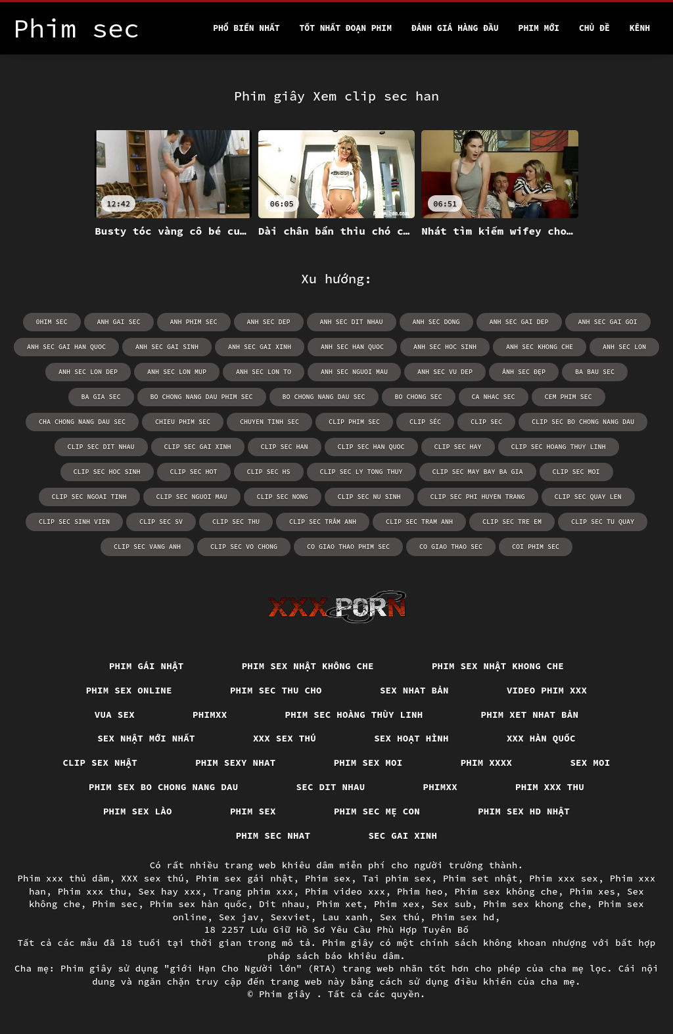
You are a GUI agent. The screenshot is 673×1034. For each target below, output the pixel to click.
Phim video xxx (345, 891)
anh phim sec (194, 321)
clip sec (486, 421)
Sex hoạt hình (411, 738)
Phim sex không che (506, 891)
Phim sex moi (368, 762)
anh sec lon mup (176, 371)
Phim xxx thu (549, 787)
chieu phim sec (182, 421)
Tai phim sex (396, 878)
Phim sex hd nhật (524, 811)
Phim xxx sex (563, 878)
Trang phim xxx (253, 891)
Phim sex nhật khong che (498, 666)
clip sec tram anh (419, 521)
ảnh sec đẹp (523, 371)
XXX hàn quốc (541, 738)
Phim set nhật (480, 878)
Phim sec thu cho (276, 690)
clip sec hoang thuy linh (558, 446)
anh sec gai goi (608, 321)
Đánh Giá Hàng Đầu (455, 28)
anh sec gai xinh (259, 346)
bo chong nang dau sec (324, 396)
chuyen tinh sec (269, 421)
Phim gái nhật (146, 666)
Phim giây (288, 994)
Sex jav (239, 917)
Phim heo (420, 891)
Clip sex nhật (99, 762)
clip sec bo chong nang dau (583, 421)
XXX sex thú (284, 738)
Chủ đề (594, 28)
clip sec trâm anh (322, 521)
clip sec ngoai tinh (89, 496)
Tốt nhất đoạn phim (346, 28)
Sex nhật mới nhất (146, 738)
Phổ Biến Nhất (246, 28)
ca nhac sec (493, 396)
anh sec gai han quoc (66, 346)
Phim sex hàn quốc (199, 904)
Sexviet (290, 917)
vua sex (115, 714)
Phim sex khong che (535, 904)
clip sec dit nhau (101, 446)
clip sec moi (576, 471)
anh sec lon (624, 346)
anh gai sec (119, 321)
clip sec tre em (512, 521)
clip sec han (284, 446)
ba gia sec (101, 396)
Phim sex (253, 811)
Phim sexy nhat (235, 762)
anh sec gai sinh (166, 346)
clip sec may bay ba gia (477, 471)
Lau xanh (345, 917)
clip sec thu (236, 521)
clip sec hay (458, 446)
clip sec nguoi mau (191, 496)
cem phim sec (568, 396)
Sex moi (590, 762)
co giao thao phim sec (348, 546)
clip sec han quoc (371, 446)
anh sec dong (436, 321)
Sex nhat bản (414, 690)
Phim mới (539, 28)
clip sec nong (282, 496)
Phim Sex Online (129, 690)
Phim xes (592, 891)
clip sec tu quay (602, 521)
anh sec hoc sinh (444, 346)
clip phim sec (354, 421)
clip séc (425, 421)
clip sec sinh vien (74, 521)
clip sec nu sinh (369, 496)
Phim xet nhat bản (530, 714)
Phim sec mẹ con (377, 811)
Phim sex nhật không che (308, 666)
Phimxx (210, 714)
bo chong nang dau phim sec (202, 396)
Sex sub (451, 904)
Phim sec (115, 904)
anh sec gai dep (519, 321)
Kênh (640, 28)
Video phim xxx (547, 690)
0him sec (52, 321)
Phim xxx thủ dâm (63, 878)
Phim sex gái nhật (245, 878)
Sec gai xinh (402, 835)
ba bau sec (595, 371)
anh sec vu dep (445, 371)
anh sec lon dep (88, 371)
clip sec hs (268, 471)
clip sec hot (194, 471)
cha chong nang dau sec (82, 421)
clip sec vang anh (147, 546)
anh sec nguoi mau (354, 371)
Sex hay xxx (169, 891)
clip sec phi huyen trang (477, 496)
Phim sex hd (462, 917)
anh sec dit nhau (351, 321)
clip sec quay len (588, 496)
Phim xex (397, 904)
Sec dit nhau (330, 787)
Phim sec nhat (273, 835)
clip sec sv (161, 521)
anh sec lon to (263, 371)
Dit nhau (282, 904)
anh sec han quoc (352, 346)
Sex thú (400, 917)
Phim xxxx (487, 762)
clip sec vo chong (243, 546)
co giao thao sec (450, 546)
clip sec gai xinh (197, 446)
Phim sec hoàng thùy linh (354, 714)
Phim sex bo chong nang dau (164, 787)
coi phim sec (535, 546)
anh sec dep (268, 321)
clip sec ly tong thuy (361, 471)
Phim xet (339, 904)
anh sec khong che (539, 346)
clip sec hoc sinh (107, 471)
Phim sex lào (137, 811)
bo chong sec (418, 396)
